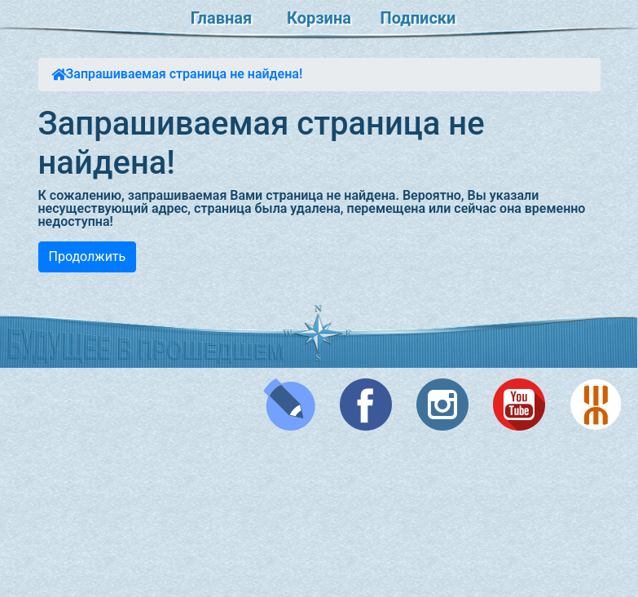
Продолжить (87, 256)
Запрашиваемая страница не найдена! (184, 74)
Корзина (319, 18)
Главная (221, 18)
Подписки (418, 18)
